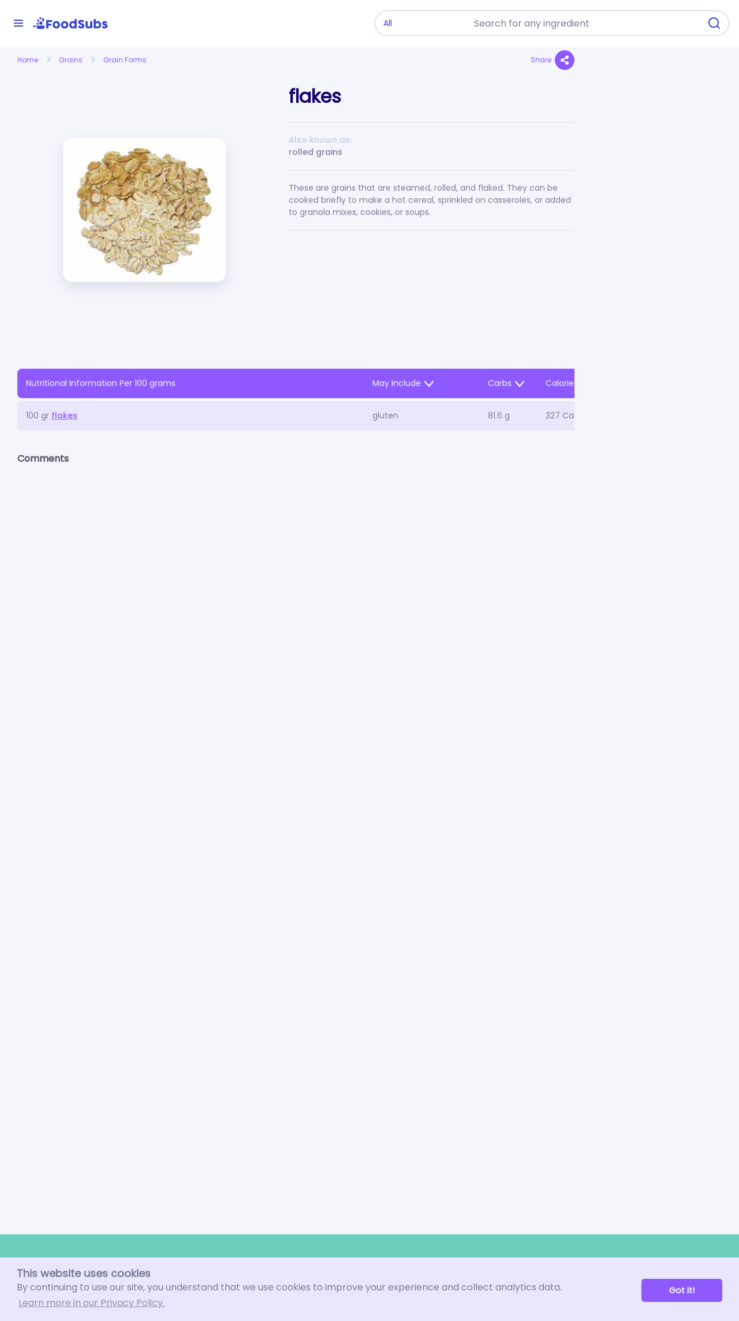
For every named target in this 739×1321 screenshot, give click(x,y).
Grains (71, 60)
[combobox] (583, 23)
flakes (64, 415)
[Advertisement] (657, 315)
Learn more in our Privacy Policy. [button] (91, 1302)
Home (27, 60)
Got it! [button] (682, 1290)
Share (552, 60)
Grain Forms (125, 60)
